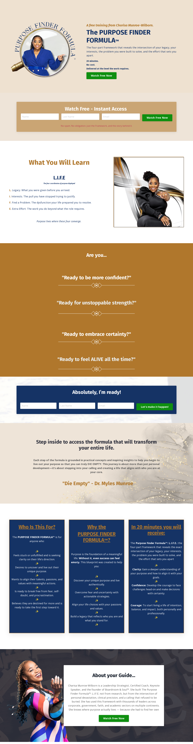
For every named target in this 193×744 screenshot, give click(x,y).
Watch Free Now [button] (101, 75)
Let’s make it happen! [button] (154, 407)
